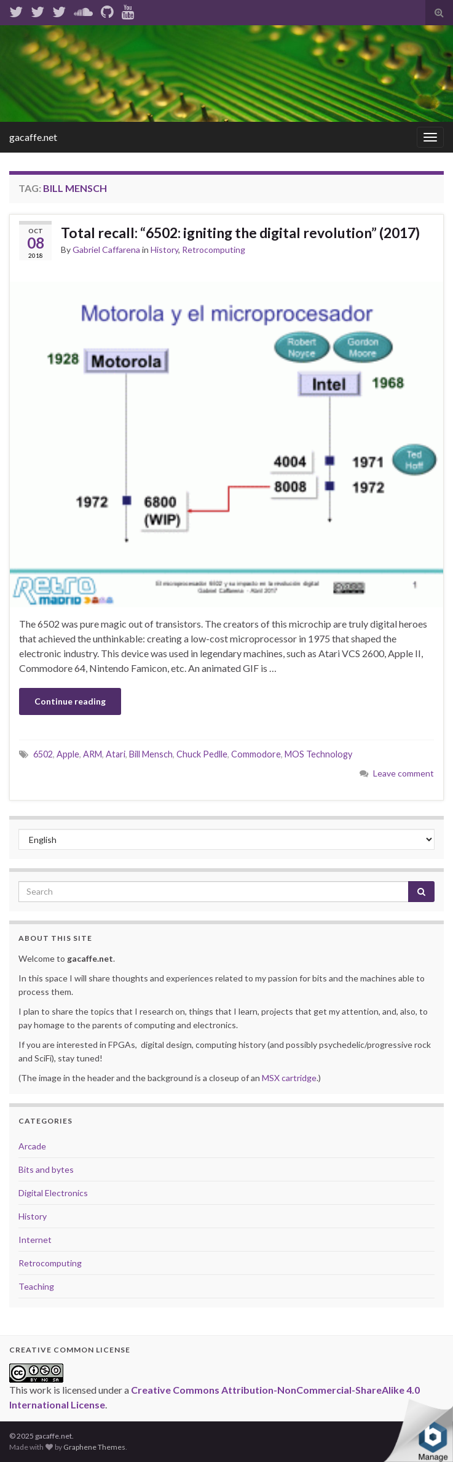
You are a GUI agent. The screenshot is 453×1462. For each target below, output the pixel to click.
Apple (68, 754)
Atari (115, 754)
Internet (35, 1239)
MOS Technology (318, 754)
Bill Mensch (151, 754)
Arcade (32, 1146)
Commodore (256, 754)
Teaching (36, 1286)
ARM (92, 754)
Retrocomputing (213, 249)
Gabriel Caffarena (106, 249)
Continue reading (70, 701)
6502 (43, 754)
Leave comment (403, 773)
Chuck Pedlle (201, 754)
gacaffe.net (33, 137)
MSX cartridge (289, 1078)
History (164, 249)
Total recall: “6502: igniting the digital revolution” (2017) (240, 232)
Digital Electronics (53, 1193)
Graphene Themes (94, 1447)
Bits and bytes (46, 1169)
